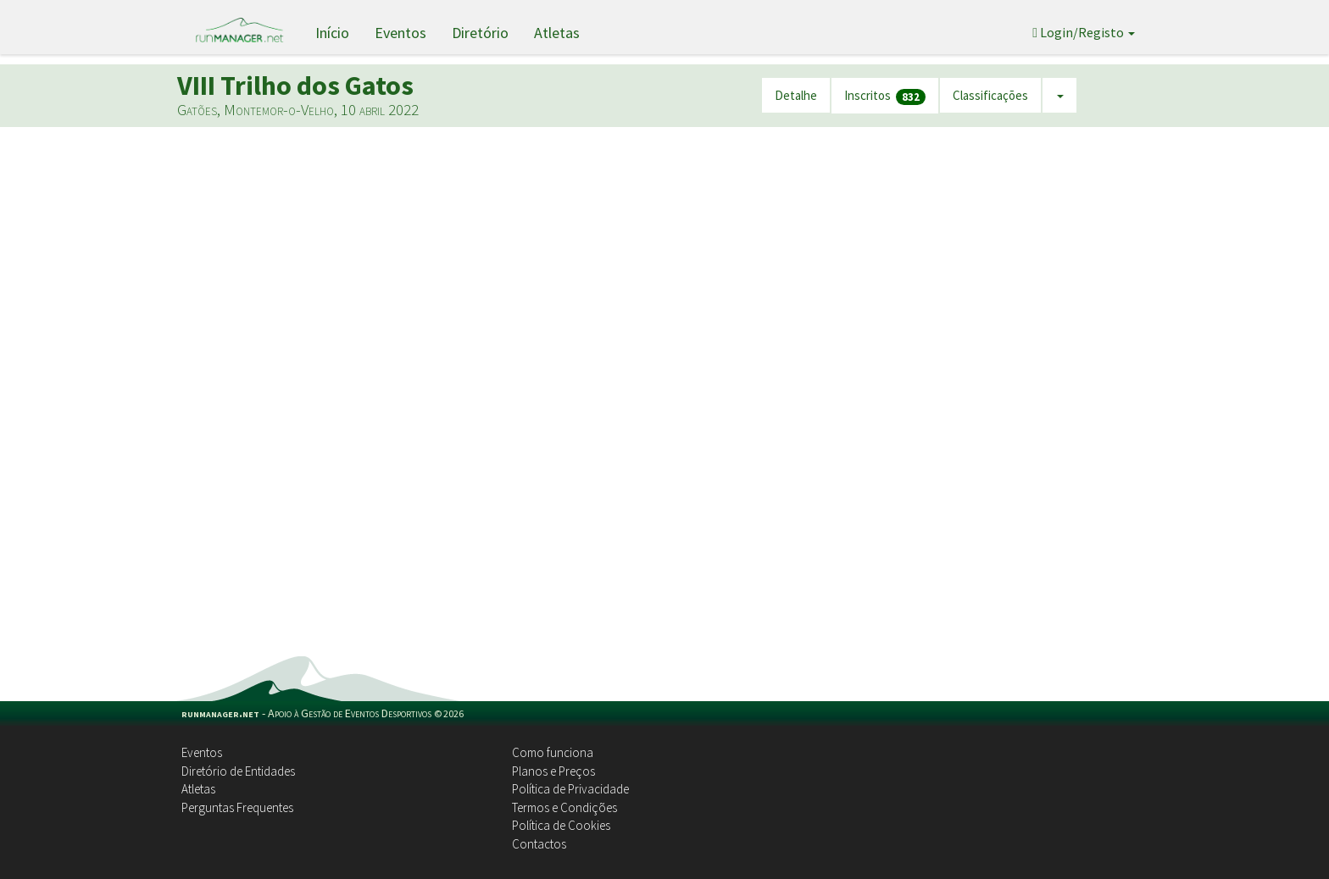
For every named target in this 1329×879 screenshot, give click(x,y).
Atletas (557, 32)
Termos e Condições (564, 807)
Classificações (990, 95)
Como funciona (552, 752)
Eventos (400, 32)
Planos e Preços (553, 771)
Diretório (480, 32)
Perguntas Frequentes (237, 807)
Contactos (539, 844)
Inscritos (885, 96)
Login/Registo (1083, 32)
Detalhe (796, 95)
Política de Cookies (561, 825)
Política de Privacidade (570, 789)
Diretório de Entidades (238, 771)
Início (332, 32)
